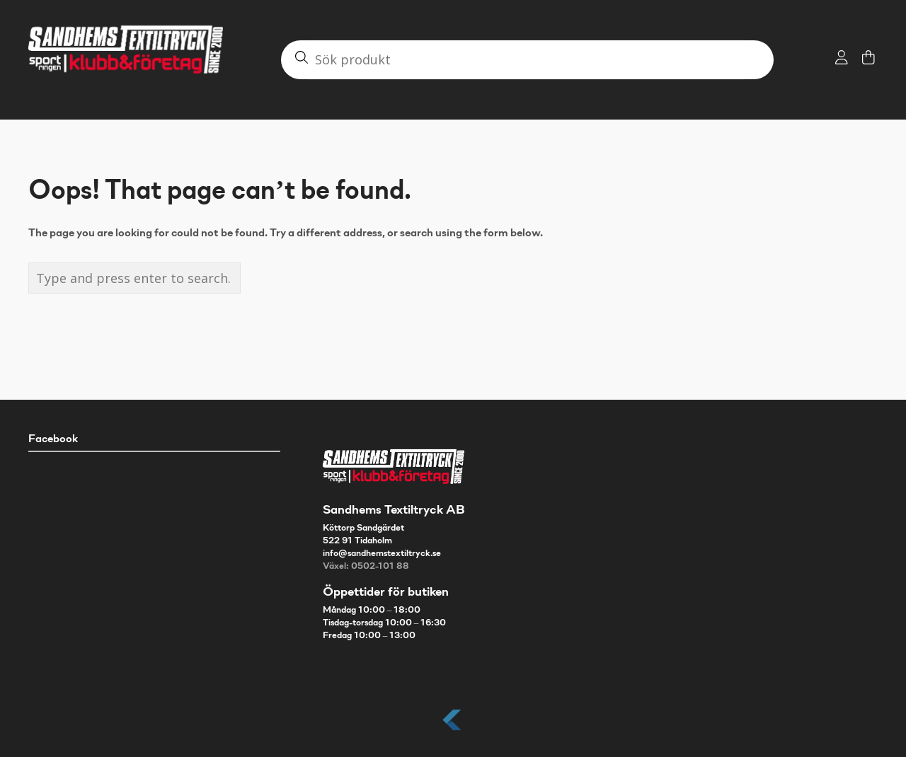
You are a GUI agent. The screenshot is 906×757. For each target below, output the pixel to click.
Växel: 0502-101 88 (366, 567)
